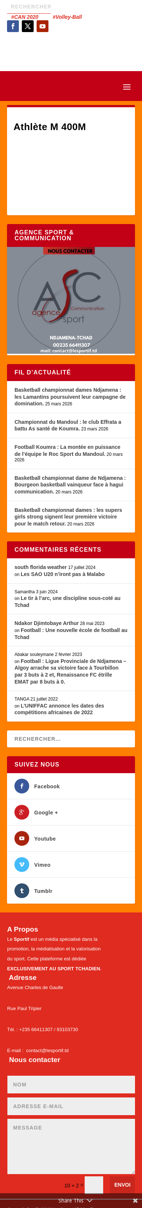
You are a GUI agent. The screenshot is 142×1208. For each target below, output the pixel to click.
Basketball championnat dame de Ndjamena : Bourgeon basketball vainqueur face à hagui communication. (70, 485)
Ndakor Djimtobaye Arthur (46, 623)
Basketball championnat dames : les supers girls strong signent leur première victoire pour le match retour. (68, 517)
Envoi (122, 1185)
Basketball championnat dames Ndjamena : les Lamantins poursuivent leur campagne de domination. (69, 396)
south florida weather (40, 567)
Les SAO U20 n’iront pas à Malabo (63, 574)
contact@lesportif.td (47, 1050)
